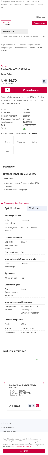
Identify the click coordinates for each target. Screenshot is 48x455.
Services (4, 5)
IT (16, 44)
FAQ (2, 8)
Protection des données (23, 447)
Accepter (24, 451)
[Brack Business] (6, 23)
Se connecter (39, 23)
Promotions (29, 5)
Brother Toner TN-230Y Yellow (22, 385)
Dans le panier (30, 90)
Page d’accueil (7, 44)
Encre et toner (21, 48)
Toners (32, 48)
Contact (40, 5)
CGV (13, 447)
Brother (4, 66)
